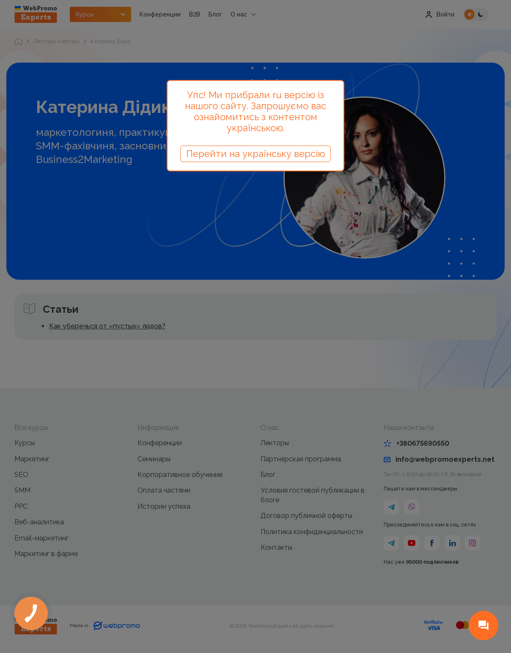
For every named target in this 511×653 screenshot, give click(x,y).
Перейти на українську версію (255, 153)
